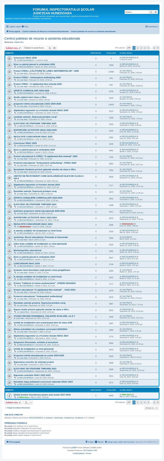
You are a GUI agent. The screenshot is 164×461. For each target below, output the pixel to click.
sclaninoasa (58, 418)
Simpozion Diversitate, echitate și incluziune (36, 342)
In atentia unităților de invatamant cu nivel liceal (38, 230)
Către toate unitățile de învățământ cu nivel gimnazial (40, 244)
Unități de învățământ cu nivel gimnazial (34, 349)
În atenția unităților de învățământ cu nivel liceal (38, 276)
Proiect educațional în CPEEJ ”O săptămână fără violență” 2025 (45, 156)
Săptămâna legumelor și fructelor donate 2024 (37, 184)
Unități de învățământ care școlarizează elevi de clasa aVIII (43, 322)
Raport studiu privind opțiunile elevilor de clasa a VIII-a (41, 309)
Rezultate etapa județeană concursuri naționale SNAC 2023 (43, 382)
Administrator (25, 227)
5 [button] (148, 47)
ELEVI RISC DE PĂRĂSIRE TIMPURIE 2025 (35, 123)
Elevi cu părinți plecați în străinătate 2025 (34, 150)
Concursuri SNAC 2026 (25, 58)
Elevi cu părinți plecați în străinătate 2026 (34, 64)
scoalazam (79, 418)
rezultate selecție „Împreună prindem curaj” (35, 117)
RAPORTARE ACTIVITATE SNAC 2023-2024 (35, 217)
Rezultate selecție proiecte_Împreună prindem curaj (39, 303)
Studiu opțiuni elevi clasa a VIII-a (30, 97)
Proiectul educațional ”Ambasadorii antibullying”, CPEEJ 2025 (45, 163)
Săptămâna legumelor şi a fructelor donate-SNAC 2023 (41, 336)
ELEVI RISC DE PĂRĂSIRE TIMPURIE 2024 (35, 204)
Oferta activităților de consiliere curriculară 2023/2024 (40, 329)
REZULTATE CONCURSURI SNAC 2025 (33, 136)
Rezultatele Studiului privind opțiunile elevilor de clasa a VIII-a (45, 169)
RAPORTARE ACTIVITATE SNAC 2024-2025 (35, 130)
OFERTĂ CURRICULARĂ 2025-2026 (31, 90)
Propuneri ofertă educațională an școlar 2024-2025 (39, 355)
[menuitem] (24, 27)
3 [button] (141, 47)
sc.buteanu (48, 418)
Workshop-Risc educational (27, 250)
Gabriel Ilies (19, 42)
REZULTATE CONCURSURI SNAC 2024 (33, 224)
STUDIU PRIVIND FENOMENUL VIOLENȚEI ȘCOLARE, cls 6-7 (44, 316)
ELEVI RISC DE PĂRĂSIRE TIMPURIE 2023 (35, 368)
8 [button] (154, 47)
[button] (128, 48)
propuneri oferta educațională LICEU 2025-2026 (37, 104)
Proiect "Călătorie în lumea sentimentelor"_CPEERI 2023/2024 (45, 283)
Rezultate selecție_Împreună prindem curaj (35, 191)
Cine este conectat (13, 415)
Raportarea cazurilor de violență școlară (34, 362)
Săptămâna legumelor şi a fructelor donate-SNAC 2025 (41, 110)
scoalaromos (69, 418)
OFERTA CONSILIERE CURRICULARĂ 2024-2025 (38, 198)
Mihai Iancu (24, 397)
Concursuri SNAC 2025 (25, 143)
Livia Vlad (23, 73)
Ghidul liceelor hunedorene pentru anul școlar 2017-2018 (42, 395)
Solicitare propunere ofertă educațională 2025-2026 (39, 211)
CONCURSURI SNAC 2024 (27, 263)
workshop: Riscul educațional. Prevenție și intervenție (41, 237)
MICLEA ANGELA (26, 60)
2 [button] (137, 47)
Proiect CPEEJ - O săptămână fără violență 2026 (38, 84)
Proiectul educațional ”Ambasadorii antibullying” (38, 296)
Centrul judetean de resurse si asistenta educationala (42, 38)
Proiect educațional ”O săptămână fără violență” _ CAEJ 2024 (44, 290)
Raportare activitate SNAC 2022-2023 (32, 375)
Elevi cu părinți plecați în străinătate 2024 (34, 257)
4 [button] (144, 47)
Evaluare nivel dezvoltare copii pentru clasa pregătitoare (42, 270)
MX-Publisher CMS (90, 450)
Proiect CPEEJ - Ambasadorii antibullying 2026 (37, 77)
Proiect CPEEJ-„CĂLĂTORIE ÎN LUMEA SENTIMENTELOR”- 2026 (46, 71)
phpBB (73, 448)
